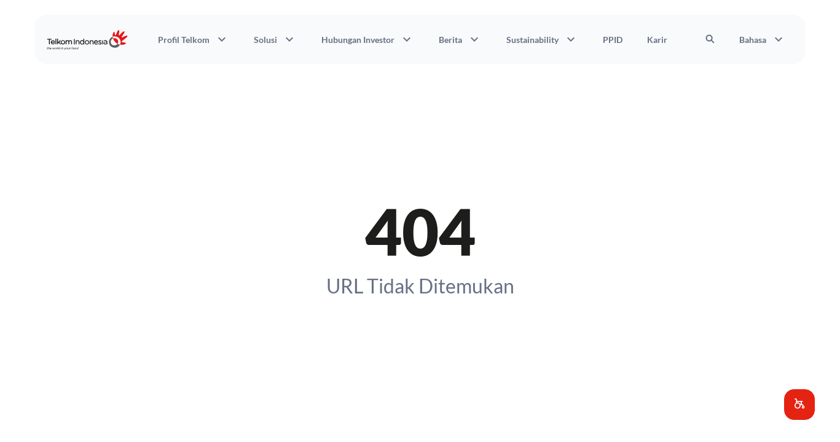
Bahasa (762, 39)
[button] (799, 404)
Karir (657, 39)
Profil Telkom (193, 39)
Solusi (275, 39)
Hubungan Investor (367, 39)
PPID (612, 39)
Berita (460, 39)
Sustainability (542, 39)
